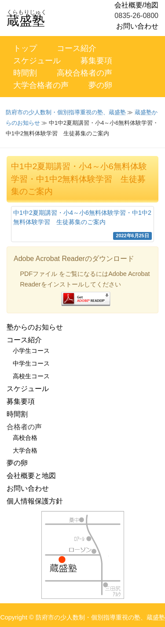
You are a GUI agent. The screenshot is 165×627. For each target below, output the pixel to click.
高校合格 (25, 437)
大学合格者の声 (41, 85)
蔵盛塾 (26, 20)
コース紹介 (76, 48)
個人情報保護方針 (35, 501)
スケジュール (37, 60)
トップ (25, 48)
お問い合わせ (137, 26)
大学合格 (25, 450)
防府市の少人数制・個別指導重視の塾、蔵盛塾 (66, 112)
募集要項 (96, 60)
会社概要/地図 (136, 5)
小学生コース (31, 350)
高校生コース (31, 376)
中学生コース (31, 363)
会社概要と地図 (31, 475)
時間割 (25, 73)
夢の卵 (100, 85)
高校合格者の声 (84, 73)
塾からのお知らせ (35, 327)
